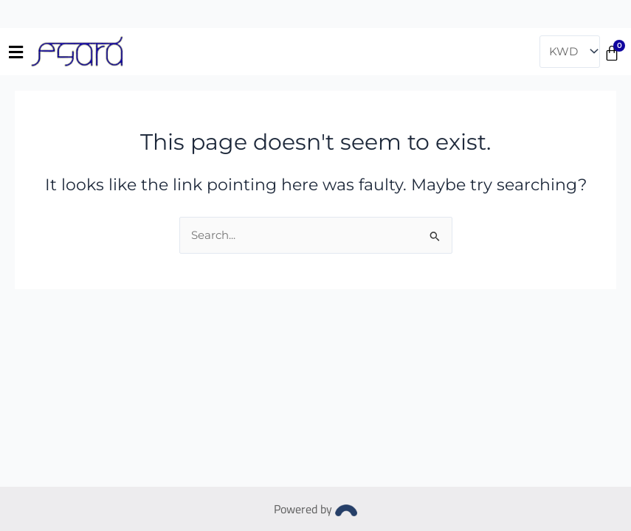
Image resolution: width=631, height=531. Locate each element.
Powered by (315, 509)
